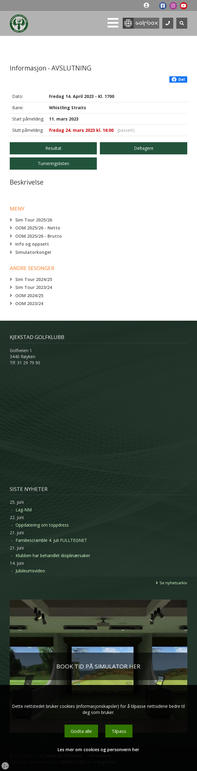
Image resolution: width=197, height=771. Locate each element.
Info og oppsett (32, 244)
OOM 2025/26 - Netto (37, 228)
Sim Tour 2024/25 (33, 279)
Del (178, 79)
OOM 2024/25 (29, 295)
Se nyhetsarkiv (173, 582)
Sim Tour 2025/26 (33, 220)
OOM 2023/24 (29, 303)
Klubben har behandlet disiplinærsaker (53, 555)
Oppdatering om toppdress (42, 525)
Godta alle (81, 731)
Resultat (53, 148)
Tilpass (118, 731)
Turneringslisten (53, 163)
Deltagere (143, 148)
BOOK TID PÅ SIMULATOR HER (98, 666)
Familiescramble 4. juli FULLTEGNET (51, 540)
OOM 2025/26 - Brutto (38, 236)
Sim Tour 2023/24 (33, 287)
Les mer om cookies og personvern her (98, 749)
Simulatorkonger (33, 252)
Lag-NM (24, 510)
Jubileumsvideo (30, 571)
